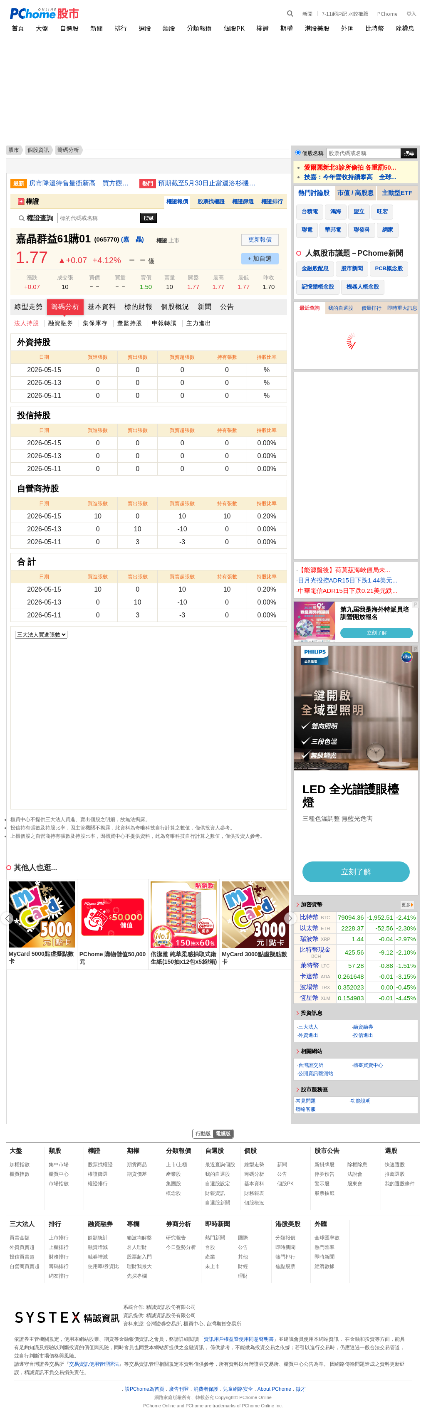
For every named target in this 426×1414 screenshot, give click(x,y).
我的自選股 (340, 308)
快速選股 (395, 1164)
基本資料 (102, 306)
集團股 (173, 1184)
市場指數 (59, 1184)
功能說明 (361, 1101)
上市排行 (59, 1238)
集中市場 (59, 1164)
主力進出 (198, 323)
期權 (286, 28)
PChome (387, 13)
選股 (145, 28)
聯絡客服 (306, 1109)
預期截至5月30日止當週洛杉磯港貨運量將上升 (210, 183)
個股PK (234, 28)
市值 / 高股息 (355, 192)
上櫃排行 (59, 1247)
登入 (411, 13)
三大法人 (308, 1027)
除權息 (405, 28)
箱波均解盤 (139, 1238)
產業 (210, 1257)
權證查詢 (36, 218)
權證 (262, 28)
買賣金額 (20, 1238)
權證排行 (272, 201)
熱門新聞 (215, 1238)
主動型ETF (397, 192)
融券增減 (98, 1257)
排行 (120, 28)
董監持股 (129, 323)
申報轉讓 (164, 323)
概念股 (173, 1193)
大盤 (42, 28)
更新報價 (260, 239)
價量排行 (371, 308)
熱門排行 (285, 1257)
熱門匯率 (324, 1247)
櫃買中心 (59, 1174)
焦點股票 (285, 1266)
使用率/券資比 (103, 1266)
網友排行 (59, 1276)
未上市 (212, 1266)
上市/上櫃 (176, 1164)
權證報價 (177, 201)
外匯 (347, 28)
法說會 (354, 1174)
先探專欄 (137, 1276)
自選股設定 (217, 1184)
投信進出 (363, 1035)
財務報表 (254, 1193)
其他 (243, 1257)
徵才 (301, 1389)
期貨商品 (137, 1164)
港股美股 (317, 28)
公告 (227, 306)
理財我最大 (139, 1266)
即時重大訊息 (402, 308)
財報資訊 (215, 1193)
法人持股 (26, 323)
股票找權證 (211, 201)
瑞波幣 (309, 938)
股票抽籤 (324, 1193)
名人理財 (137, 1247)
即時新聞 (217, 1223)
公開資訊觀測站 (315, 1073)
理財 (243, 1276)
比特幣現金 (315, 949)
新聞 (307, 13)
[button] (290, 918)
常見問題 (306, 1101)
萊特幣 (309, 965)
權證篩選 (243, 201)
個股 (250, 1150)
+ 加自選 (260, 258)
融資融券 (60, 323)
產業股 (173, 1174)
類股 (169, 28)
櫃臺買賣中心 (368, 1065)
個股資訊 (38, 150)
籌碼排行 (59, 1266)
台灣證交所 (310, 1065)
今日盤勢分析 (181, 1247)
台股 (210, 1247)
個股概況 (175, 306)
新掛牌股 (324, 1164)
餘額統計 (98, 1238)
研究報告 (176, 1238)
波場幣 (309, 986)
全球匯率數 (327, 1238)
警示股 (322, 1184)
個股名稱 (313, 153)
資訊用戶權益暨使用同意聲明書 (239, 1339)
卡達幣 (309, 976)
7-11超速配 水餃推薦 (345, 13)
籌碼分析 (65, 306)
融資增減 (98, 1247)
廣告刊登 (179, 1389)
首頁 (18, 28)
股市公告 (327, 1150)
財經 (243, 1266)
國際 (243, 1238)
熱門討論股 (313, 192)
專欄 (133, 1223)
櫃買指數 (20, 1174)
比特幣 (374, 28)
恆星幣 (309, 997)
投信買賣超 (22, 1257)
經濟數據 (324, 1266)
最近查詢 (310, 308)
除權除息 (357, 1164)
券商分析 (178, 1223)
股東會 (354, 1184)
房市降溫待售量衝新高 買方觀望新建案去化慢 (81, 183)
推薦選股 (395, 1174)
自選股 (69, 28)
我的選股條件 (400, 1184)
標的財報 (138, 306)
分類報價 (199, 28)
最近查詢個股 (220, 1164)
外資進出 (308, 1035)
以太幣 (309, 927)
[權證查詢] (99, 218)
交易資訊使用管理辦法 (94, 1364)
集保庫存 (95, 323)
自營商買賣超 (25, 1266)
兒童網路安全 (238, 1389)
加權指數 (20, 1164)
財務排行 (59, 1257)
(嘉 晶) (132, 239)
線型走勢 (29, 306)
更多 (406, 904)
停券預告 (324, 1174)
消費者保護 (205, 1389)
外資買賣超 (22, 1247)
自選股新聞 (217, 1203)
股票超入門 (139, 1257)
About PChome (274, 1389)
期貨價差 (137, 1174)
